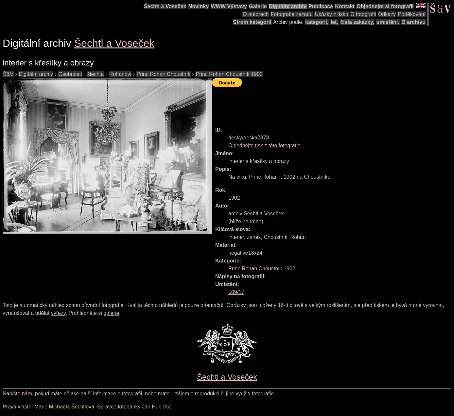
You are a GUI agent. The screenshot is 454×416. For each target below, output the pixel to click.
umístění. (387, 22)
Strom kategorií (252, 22)
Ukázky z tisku (331, 14)
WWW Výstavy (229, 6)
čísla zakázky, (357, 22)
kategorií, (316, 22)
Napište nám (17, 393)
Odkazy (387, 14)
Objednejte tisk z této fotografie (264, 145)
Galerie (258, 6)
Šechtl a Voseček (165, 6)
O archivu (413, 22)
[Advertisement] (331, 103)
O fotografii (363, 14)
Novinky (198, 6)
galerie (111, 313)
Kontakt (345, 6)
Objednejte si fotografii (385, 6)
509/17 (236, 292)
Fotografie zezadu (292, 14)
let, (334, 22)
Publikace (320, 6)
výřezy (58, 313)
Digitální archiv (287, 6)
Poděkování (412, 14)
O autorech (256, 14)
